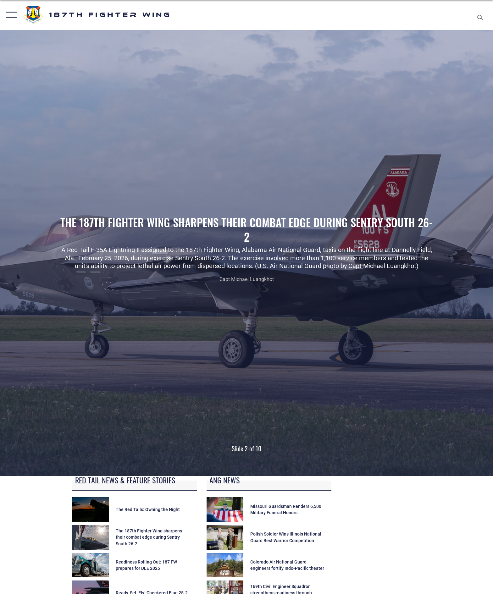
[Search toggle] (481, 15)
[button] (10, 15)
